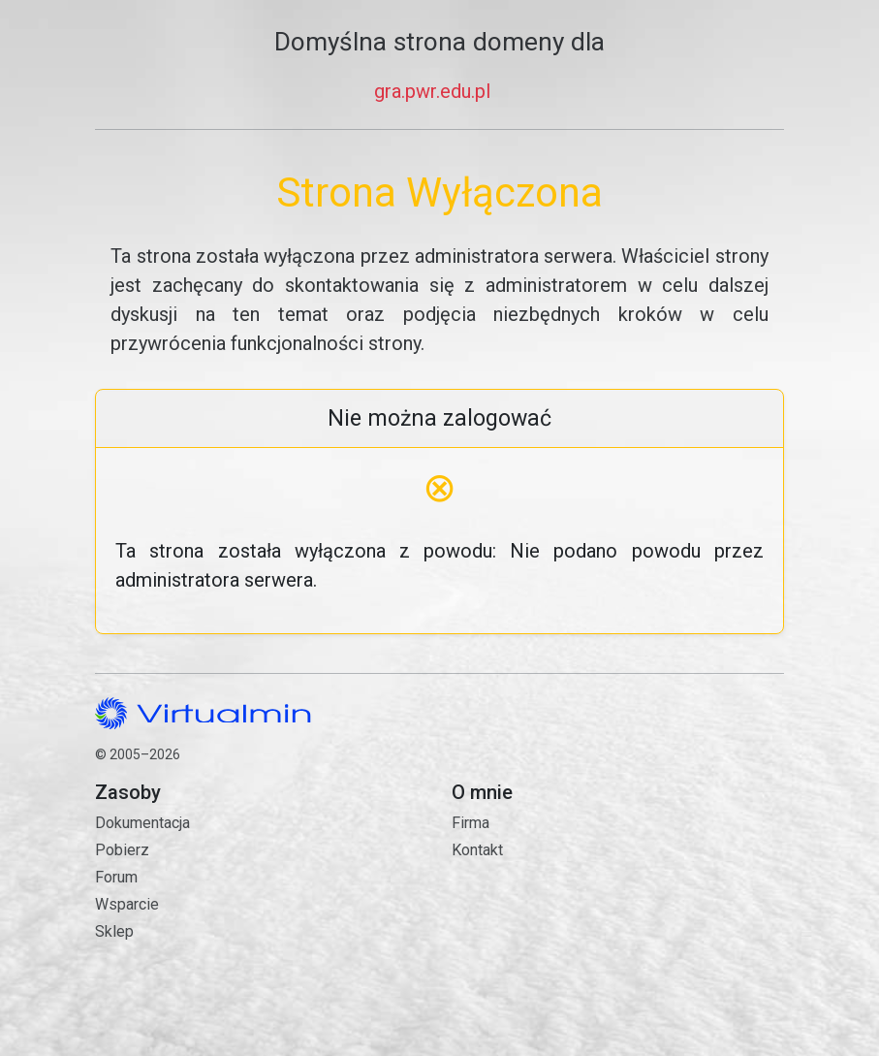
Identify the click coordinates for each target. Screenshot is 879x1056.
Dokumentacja (142, 823)
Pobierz (122, 850)
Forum (116, 877)
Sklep (114, 931)
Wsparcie (127, 904)
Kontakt (618, 929)
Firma (470, 823)
